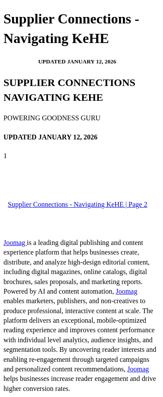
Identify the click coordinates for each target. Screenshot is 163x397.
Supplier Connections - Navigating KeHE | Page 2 (77, 204)
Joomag (15, 242)
